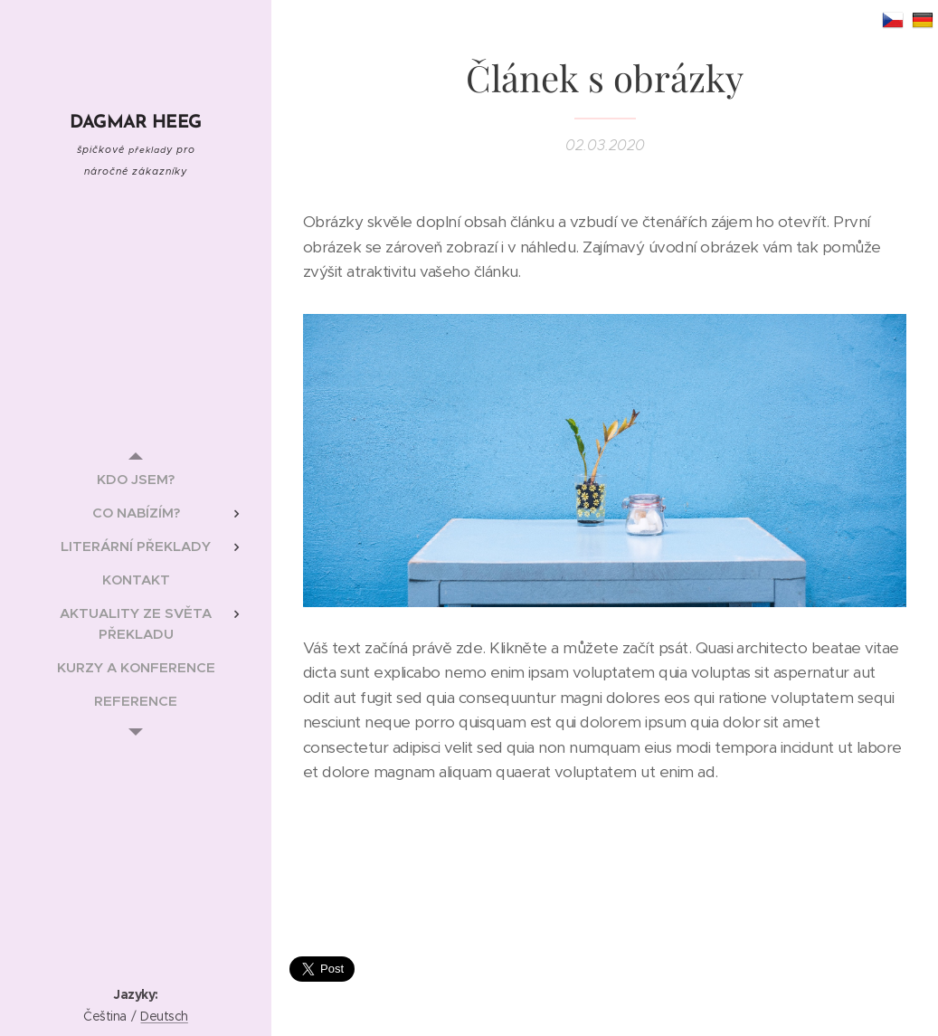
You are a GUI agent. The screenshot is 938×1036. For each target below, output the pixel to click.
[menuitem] (135, 479)
